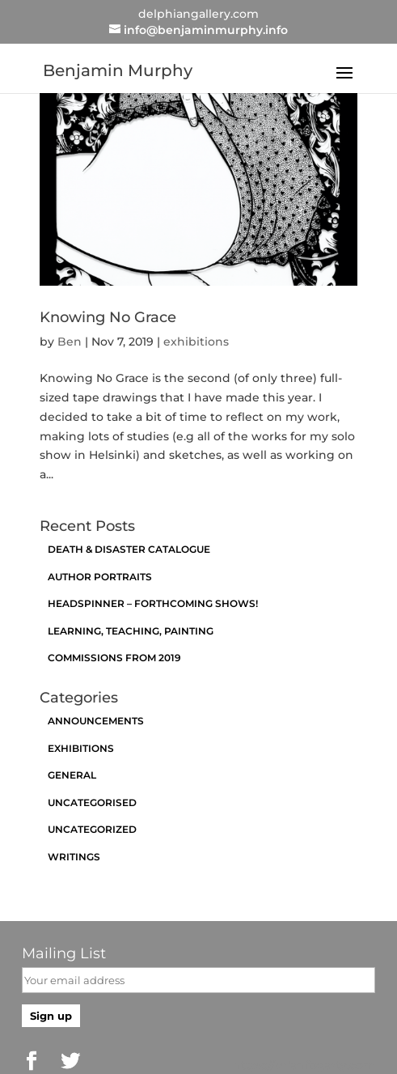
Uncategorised (92, 802)
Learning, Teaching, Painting (130, 631)
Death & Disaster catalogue (129, 549)
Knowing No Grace (108, 317)
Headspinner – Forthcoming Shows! (153, 603)
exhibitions (196, 341)
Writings (74, 857)
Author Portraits (100, 577)
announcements (96, 721)
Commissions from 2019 (114, 658)
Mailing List (64, 953)
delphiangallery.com (198, 13)
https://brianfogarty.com (304, 1065)
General (72, 775)
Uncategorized (92, 829)
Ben (69, 341)
